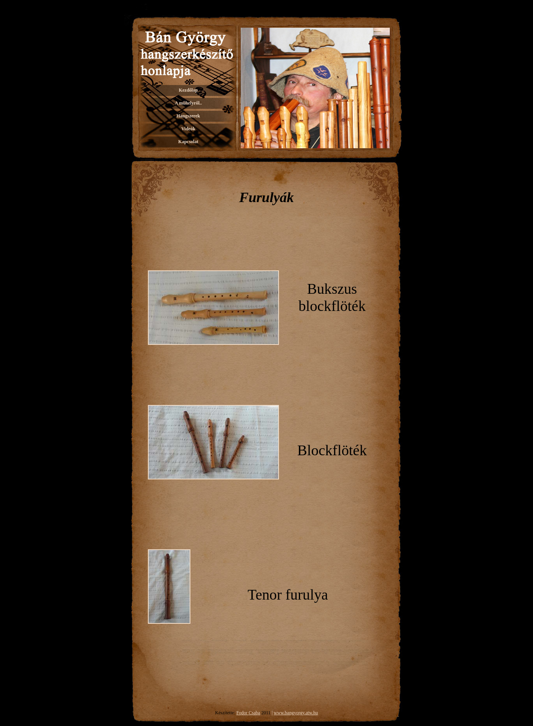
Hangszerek (188, 116)
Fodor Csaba (248, 712)
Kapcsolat (188, 141)
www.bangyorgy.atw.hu (296, 712)
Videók (188, 128)
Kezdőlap (188, 90)
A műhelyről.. (188, 103)
